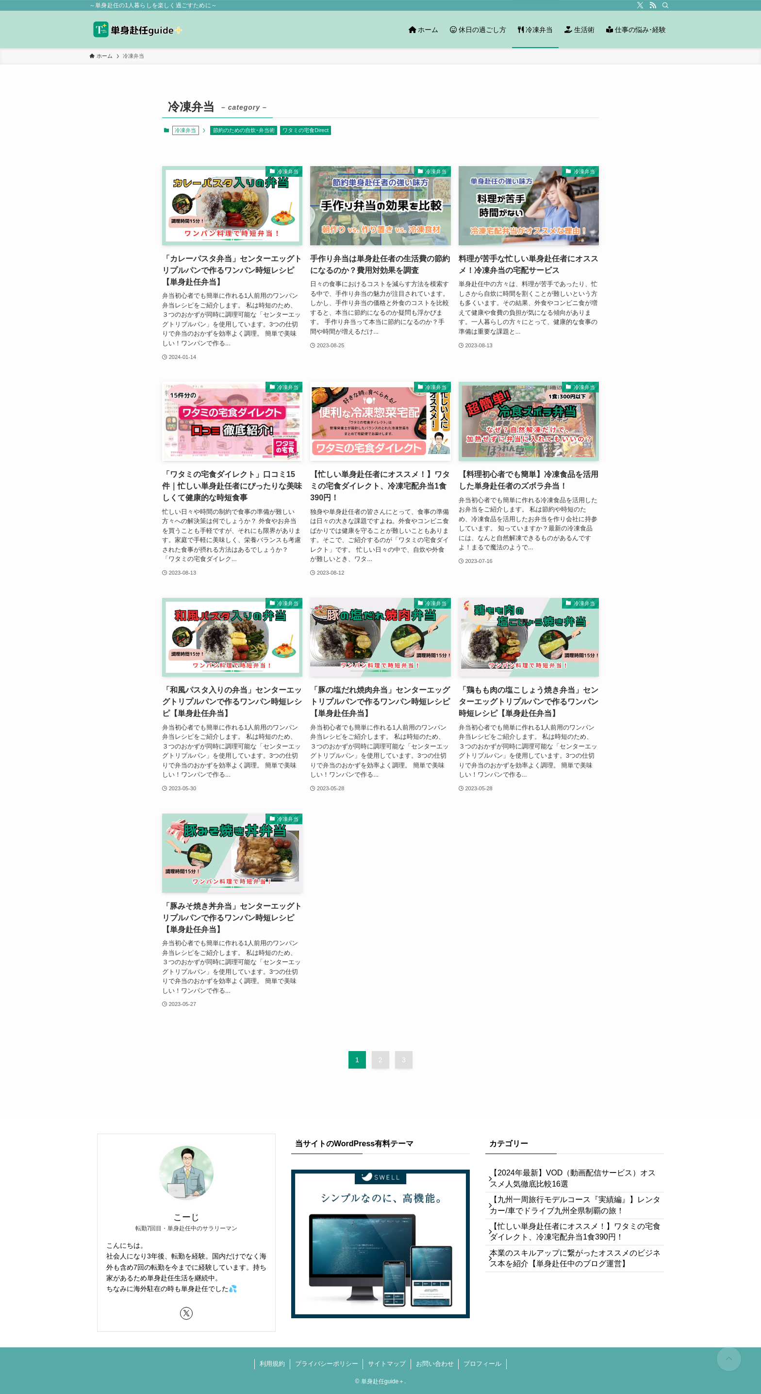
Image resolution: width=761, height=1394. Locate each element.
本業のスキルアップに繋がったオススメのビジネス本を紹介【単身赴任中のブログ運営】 (574, 1283)
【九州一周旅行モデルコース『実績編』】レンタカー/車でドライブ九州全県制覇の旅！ (574, 1216)
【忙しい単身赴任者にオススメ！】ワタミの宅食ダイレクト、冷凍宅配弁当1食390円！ (574, 1249)
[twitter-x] (640, 5)
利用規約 (272, 1363)
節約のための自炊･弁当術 (244, 130)
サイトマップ (387, 1363)
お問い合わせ (435, 1363)
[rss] (652, 5)
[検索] (665, 5)
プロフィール (482, 1363)
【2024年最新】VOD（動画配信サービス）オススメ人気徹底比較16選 (576, 1182)
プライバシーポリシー (326, 1363)
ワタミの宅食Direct (305, 130)
